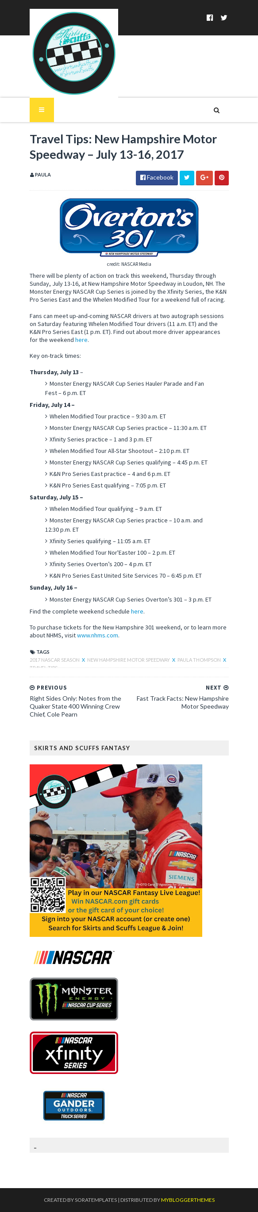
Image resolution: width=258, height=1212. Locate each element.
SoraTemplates (96, 1200)
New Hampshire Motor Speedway (129, 660)
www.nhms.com (97, 635)
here (81, 340)
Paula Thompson (199, 660)
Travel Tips (44, 668)
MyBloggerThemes (188, 1200)
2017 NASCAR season (55, 660)
